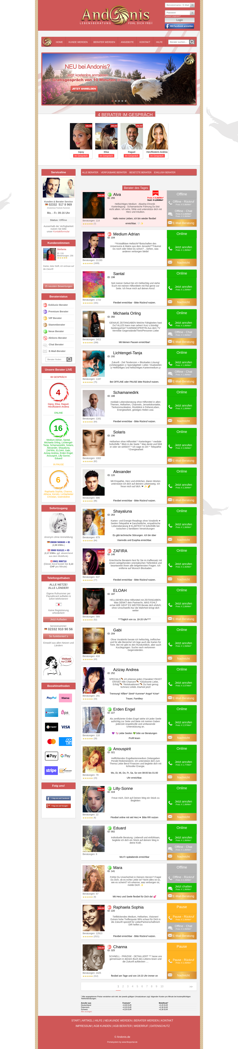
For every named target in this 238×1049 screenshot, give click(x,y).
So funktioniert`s (58, 636)
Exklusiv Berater (58, 304)
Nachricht (183, 262)
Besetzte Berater (140, 172)
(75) (90, 382)
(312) (90, 976)
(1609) (91, 263)
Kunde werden (78, 42)
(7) (89, 224)
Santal (66, 440)
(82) (90, 461)
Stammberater (56, 324)
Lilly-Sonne (64, 455)
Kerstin (56, 494)
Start (75, 1020)
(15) (90, 778)
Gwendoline (64, 496)
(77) (90, 580)
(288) (90, 342)
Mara (117, 867)
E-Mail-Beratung (183, 223)
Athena (47, 494)
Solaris (69, 445)
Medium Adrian (54, 440)
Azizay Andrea (51, 453)
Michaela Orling (52, 442)
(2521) (91, 936)
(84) (90, 540)
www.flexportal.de (129, 1042)
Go (192, 42)
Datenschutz (160, 1026)
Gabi (67, 450)
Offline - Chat (183, 211)
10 (161, 986)
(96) (90, 501)
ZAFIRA (50, 450)
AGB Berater (122, 1026)
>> (191, 986)
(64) (90, 422)
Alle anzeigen (86, 1012)
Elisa (57, 404)
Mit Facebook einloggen (179, 26)
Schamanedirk (57, 445)
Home (59, 42)
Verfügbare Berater (114, 172)
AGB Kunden (102, 1026)
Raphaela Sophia (53, 491)
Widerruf (141, 1026)
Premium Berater (58, 311)
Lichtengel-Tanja (127, 353)
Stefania (61, 249)
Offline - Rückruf (183, 201)
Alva (117, 194)
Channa (68, 491)
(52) (90, 620)
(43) (90, 659)
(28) (90, 738)
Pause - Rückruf (183, 916)
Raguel (64, 404)
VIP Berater (55, 318)
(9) (89, 897)
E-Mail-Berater (57, 351)
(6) (89, 818)
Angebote (127, 42)
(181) (90, 303)
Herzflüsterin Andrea (58, 406)
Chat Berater (56, 344)
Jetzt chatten (183, 886)
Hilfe (159, 42)
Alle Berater (90, 172)
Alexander (52, 447)
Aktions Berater (57, 337)
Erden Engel (66, 453)
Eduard (58, 458)
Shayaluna (64, 447)
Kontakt (144, 42)
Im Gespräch (81, 155)
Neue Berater (56, 331)
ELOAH (60, 450)
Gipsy (51, 404)
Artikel (87, 1020)
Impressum (84, 1026)
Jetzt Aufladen (58, 619)
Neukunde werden (118, 1020)
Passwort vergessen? (173, 16)
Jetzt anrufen (183, 247)
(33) (90, 699)
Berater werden (104, 42)
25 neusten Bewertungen (58, 286)
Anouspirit (52, 455)
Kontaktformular (61, 231)
